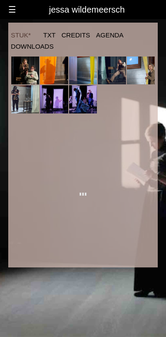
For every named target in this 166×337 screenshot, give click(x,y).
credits (76, 35)
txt (49, 35)
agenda (109, 35)
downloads (32, 46)
